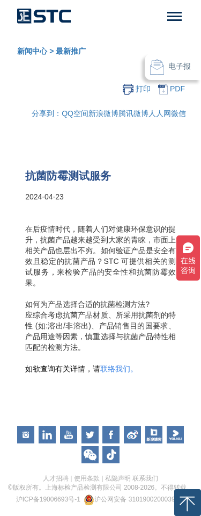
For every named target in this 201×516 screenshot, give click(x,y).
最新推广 (71, 51)
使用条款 (87, 478)
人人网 (159, 113)
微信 (178, 113)
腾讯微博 (133, 113)
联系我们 (145, 478)
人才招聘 (56, 478)
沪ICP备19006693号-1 (48, 499)
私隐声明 (118, 478)
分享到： (47, 113)
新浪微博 (103, 113)
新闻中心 (32, 51)
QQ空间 (75, 113)
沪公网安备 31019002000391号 (139, 499)
